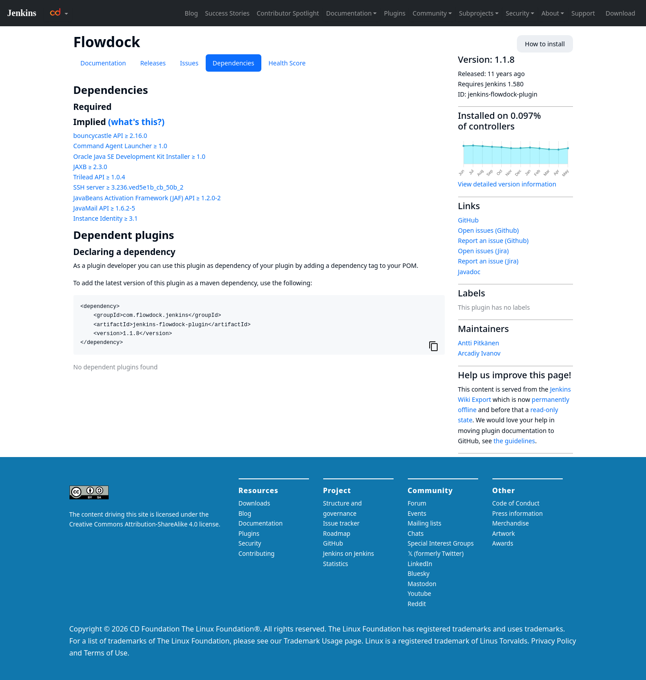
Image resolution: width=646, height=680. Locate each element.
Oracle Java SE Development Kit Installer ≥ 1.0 (139, 156)
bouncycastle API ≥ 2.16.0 (110, 135)
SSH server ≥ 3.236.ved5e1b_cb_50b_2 (128, 187)
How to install (545, 44)
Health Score (286, 63)
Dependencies (233, 63)
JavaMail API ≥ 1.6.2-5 (104, 208)
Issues (189, 63)
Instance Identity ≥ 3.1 (105, 218)
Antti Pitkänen (479, 343)
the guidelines (514, 441)
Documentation (103, 63)
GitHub (468, 220)
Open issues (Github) (488, 230)
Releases (153, 63)
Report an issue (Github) (493, 240)
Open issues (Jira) (483, 251)
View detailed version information (507, 184)
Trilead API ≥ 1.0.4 (99, 177)
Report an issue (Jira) (488, 261)
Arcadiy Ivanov (479, 353)
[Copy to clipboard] (434, 346)
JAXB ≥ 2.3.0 (90, 166)
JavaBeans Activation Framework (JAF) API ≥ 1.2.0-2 (147, 198)
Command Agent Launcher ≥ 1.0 (120, 146)
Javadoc (469, 271)
